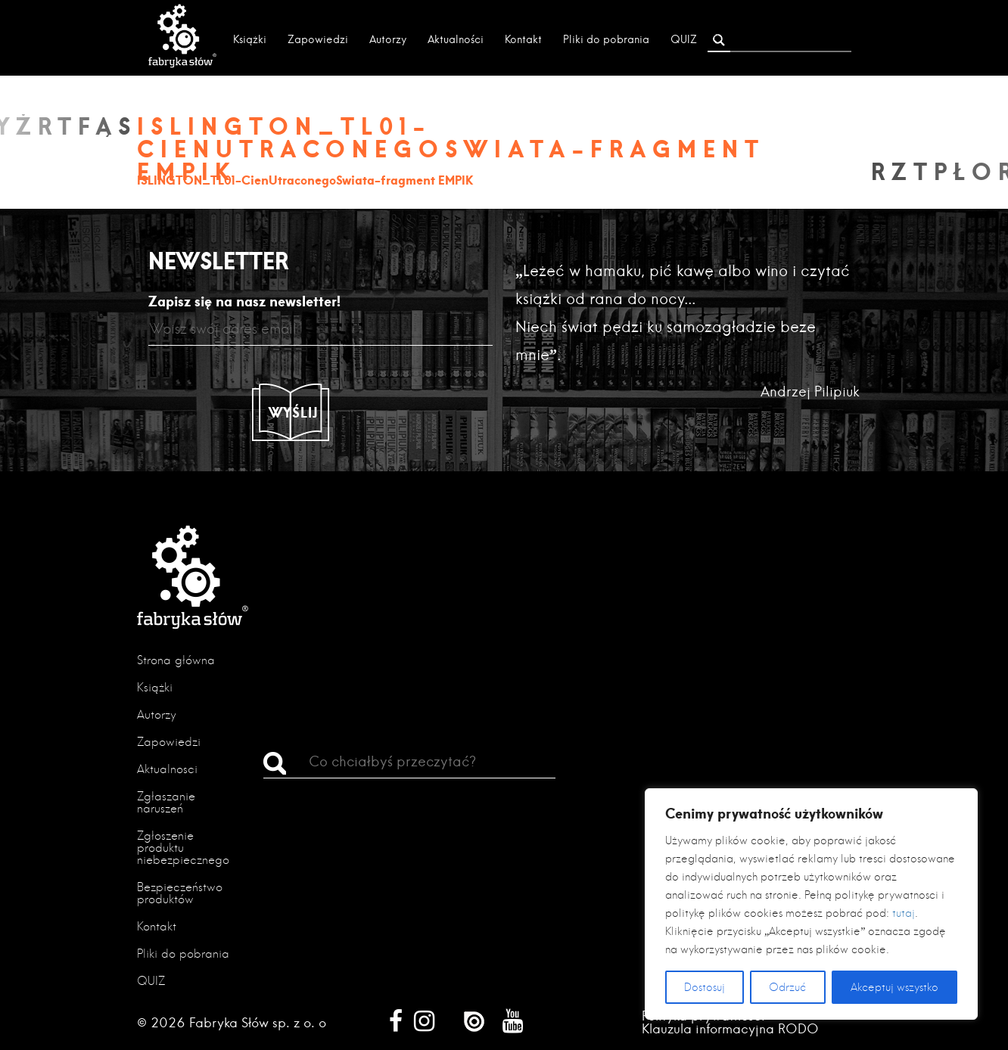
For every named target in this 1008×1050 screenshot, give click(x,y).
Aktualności (456, 39)
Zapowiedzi (318, 39)
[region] (811, 904)
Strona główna (176, 660)
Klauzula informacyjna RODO (730, 1028)
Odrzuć (787, 987)
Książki (249, 39)
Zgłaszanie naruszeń (166, 802)
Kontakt (523, 39)
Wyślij (294, 412)
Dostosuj (704, 987)
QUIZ (683, 39)
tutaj (903, 913)
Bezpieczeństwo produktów (179, 893)
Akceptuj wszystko (894, 987)
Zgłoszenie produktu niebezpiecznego (183, 847)
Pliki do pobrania (606, 39)
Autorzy (387, 39)
